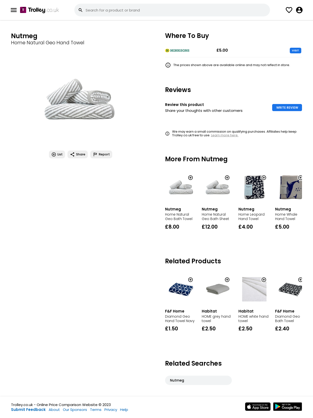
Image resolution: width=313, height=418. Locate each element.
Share (77, 154)
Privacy (110, 409)
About (54, 409)
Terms (95, 409)
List (57, 154)
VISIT (295, 50)
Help (124, 409)
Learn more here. (224, 135)
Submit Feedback (28, 409)
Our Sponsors (75, 409)
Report (101, 154)
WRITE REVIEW (287, 107)
